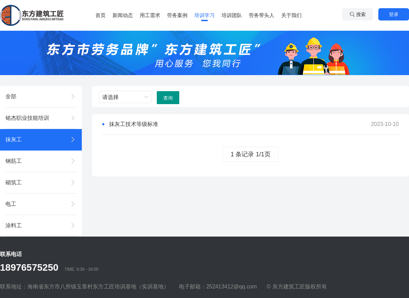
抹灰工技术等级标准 (133, 124)
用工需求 (150, 15)
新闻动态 (122, 15)
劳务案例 (177, 15)
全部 (10, 96)
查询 (168, 98)
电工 (10, 204)
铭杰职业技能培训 (27, 118)
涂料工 (13, 225)
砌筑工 (13, 182)
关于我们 (291, 15)
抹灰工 (13, 139)
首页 (100, 15)
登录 (393, 14)
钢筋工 (13, 161)
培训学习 (204, 15)
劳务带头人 (261, 15)
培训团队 (232, 15)
